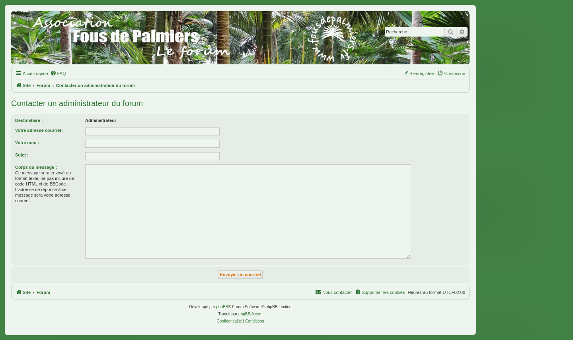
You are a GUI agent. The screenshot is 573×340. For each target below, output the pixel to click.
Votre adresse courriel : (39, 130)
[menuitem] (58, 73)
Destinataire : (29, 120)
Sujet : (22, 155)
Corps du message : (36, 167)
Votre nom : (27, 142)
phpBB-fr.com (250, 314)
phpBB (222, 307)
